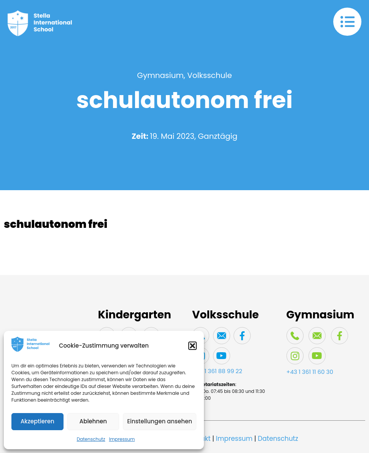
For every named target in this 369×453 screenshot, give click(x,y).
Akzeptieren (37, 421)
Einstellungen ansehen (159, 421)
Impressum (122, 439)
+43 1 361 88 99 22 (217, 371)
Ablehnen (93, 421)
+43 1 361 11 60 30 (309, 372)
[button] (192, 346)
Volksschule (209, 75)
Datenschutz (91, 439)
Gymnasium (160, 75)
